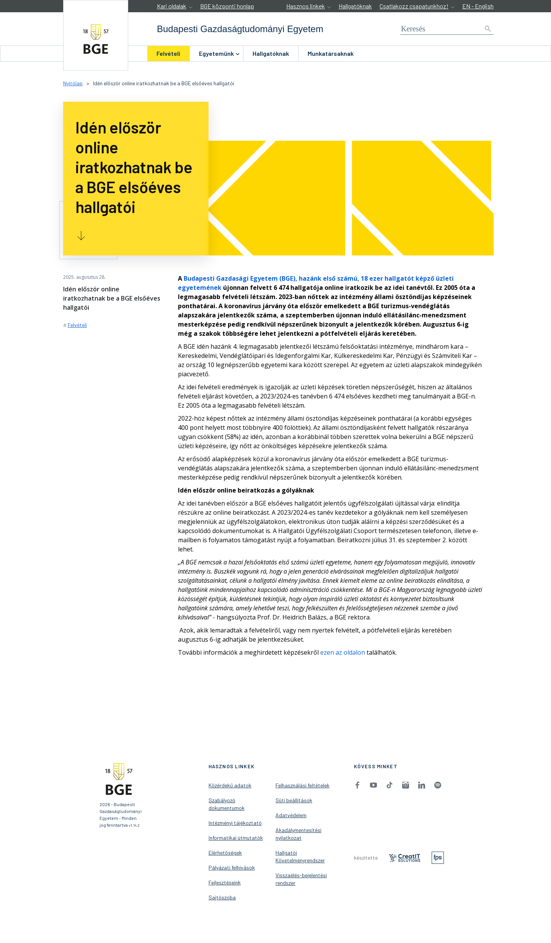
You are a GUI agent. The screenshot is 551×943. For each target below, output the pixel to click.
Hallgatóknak (355, 6)
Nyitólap (73, 83)
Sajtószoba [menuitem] (222, 897)
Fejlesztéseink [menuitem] (225, 882)
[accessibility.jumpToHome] (95, 35)
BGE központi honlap (227, 6)
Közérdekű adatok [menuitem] (230, 785)
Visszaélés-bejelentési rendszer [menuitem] (301, 879)
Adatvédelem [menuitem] (291, 815)
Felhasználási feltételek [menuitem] (302, 785)
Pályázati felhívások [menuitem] (232, 867)
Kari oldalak (171, 6)
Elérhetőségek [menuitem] (225, 852)
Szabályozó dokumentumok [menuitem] (227, 804)
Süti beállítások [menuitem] (294, 800)
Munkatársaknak (331, 53)
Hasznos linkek (305, 6)
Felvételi (168, 53)
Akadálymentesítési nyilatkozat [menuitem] (298, 834)
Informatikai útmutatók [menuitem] (236, 837)
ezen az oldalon (342, 652)
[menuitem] (168, 53)
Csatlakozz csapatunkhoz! (414, 6)
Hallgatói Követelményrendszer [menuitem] (300, 856)
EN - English (478, 6)
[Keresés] (447, 29)
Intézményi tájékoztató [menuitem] (235, 822)
